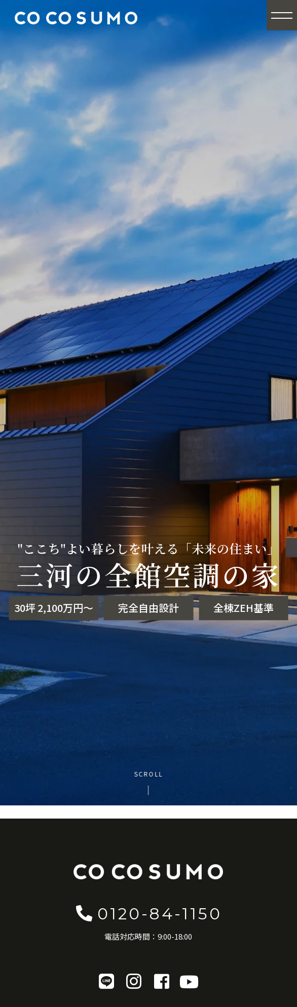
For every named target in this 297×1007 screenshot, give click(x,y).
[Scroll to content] (148, 782)
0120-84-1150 (148, 913)
